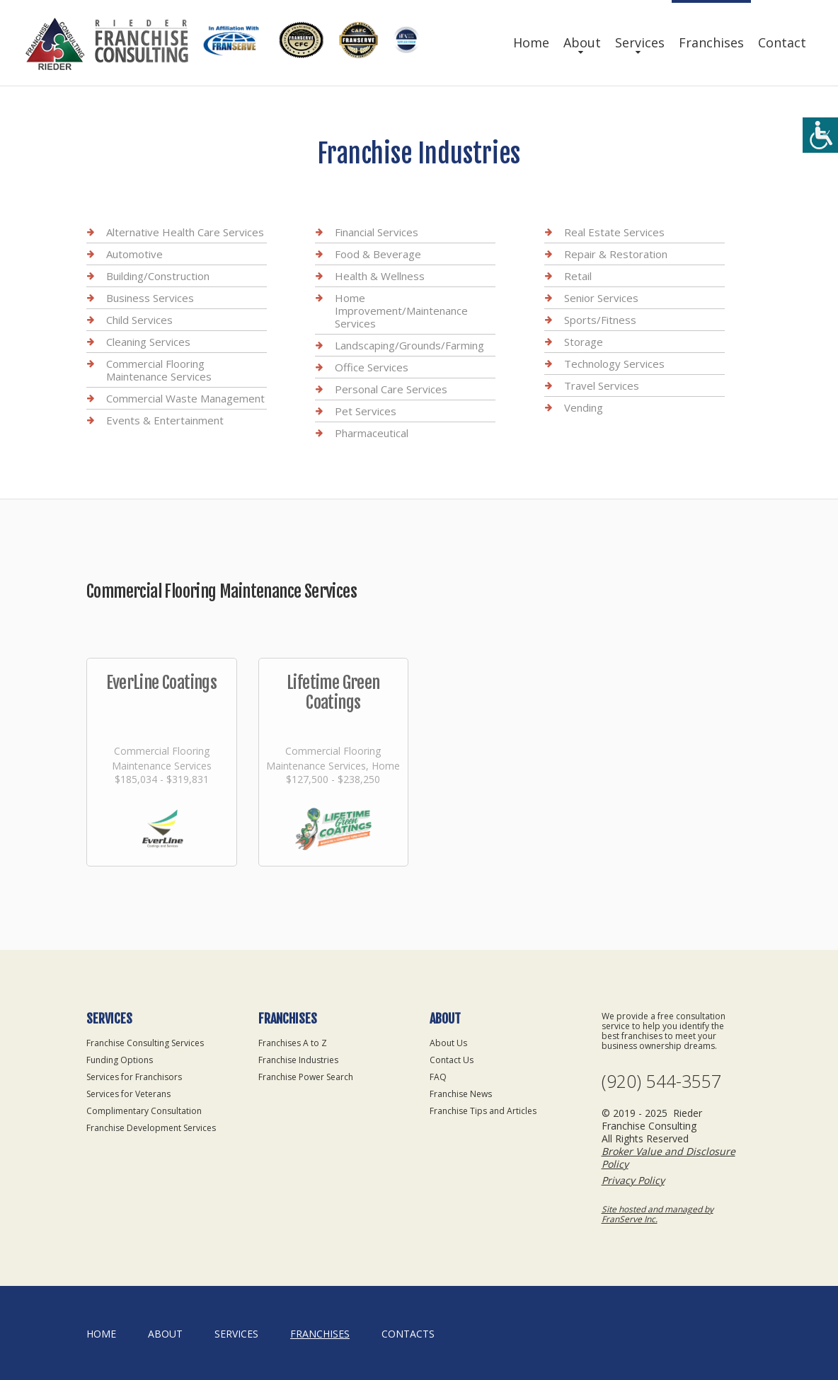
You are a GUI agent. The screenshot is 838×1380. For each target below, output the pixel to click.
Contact (782, 42)
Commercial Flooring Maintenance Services (159, 369)
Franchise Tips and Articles (483, 1111)
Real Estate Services (614, 232)
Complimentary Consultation (144, 1111)
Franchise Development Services (151, 1128)
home (101, 1333)
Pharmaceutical (371, 433)
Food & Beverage (378, 254)
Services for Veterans (128, 1094)
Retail (578, 276)
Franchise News (461, 1094)
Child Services (139, 320)
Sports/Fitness (600, 320)
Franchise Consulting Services (145, 1043)
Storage (583, 342)
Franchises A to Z (292, 1043)
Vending (583, 407)
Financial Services (376, 232)
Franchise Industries (298, 1060)
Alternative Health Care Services (185, 232)
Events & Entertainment (165, 420)
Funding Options (119, 1060)
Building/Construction (158, 276)
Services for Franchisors (134, 1077)
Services (640, 42)
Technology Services (614, 363)
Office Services (371, 367)
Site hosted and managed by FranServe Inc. (657, 1214)
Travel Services (601, 385)
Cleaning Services (148, 342)
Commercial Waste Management (185, 398)
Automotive (134, 254)
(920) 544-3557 (661, 1081)
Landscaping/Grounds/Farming (409, 345)
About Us (448, 1043)
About (582, 42)
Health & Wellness (380, 276)
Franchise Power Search (305, 1077)
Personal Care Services (391, 389)
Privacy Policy (633, 1180)
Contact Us (451, 1060)
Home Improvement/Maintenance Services (401, 310)
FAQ (438, 1077)
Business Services (150, 298)
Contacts (408, 1333)
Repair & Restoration (615, 254)
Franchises (711, 42)
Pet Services (365, 411)
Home (531, 42)
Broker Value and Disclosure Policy (668, 1157)
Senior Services (601, 298)
